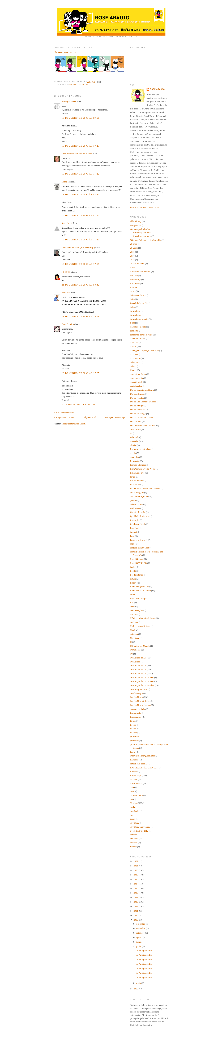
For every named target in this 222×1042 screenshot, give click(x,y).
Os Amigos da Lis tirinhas (142, 677)
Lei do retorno (136, 574)
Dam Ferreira (68, 324)
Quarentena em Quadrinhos (142, 755)
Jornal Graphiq (137, 559)
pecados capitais (137, 709)
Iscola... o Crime (137, 540)
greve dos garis (137, 492)
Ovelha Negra (136, 693)
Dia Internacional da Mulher (143, 425)
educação (134, 441)
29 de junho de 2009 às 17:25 (80, 373)
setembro (140, 933)
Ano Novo (135, 283)
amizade (134, 275)
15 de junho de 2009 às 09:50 (80, 118)
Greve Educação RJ (139, 496)
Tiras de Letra (136, 795)
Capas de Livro (137, 338)
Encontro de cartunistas (140, 449)
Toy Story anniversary (140, 827)
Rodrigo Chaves (69, 101)
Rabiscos (134, 759)
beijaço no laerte (137, 295)
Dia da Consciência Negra (142, 390)
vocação (134, 842)
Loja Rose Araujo (138, 598)
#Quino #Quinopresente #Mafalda (145, 240)
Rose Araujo (157, 89)
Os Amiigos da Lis (138, 689)
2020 (136, 870)
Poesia (133, 728)
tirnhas (133, 807)
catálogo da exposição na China (144, 350)
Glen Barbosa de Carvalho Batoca (77, 153)
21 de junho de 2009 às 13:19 (80, 316)
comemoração (136, 378)
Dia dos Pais (135, 421)
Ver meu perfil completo (144, 207)
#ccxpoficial (135, 225)
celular (133, 366)
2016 (132, 255)
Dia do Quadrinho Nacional (142, 417)
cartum (133, 346)
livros (132, 594)
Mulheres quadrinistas (140, 626)
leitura (133, 578)
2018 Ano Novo (137, 263)
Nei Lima (66, 292)
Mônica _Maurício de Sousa (143, 618)
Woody (133, 846)
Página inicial (90, 417)
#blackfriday (136, 221)
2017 (136, 883)
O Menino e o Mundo (140, 646)
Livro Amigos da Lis (139, 586)
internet (133, 532)
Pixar (132, 721)
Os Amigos (135, 661)
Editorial (134, 437)
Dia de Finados (137, 398)
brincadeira (135, 311)
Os (131, 653)
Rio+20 (133, 771)
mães (132, 606)
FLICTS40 (135, 484)
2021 (136, 865)
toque (132, 815)
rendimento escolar (138, 763)
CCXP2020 (135, 358)
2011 (136, 910)
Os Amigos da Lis (78, 85)
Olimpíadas (135, 649)
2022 (136, 861)
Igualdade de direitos (139, 516)
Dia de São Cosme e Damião (143, 401)
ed (131, 433)
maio (138, 983)
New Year (134, 638)
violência (134, 838)
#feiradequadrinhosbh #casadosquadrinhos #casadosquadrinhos (140, 232)
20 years (134, 247)
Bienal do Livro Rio (139, 303)
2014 (136, 897)
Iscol (132, 536)
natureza (134, 634)
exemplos (134, 457)
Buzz (132, 322)
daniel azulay (136, 386)
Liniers (133, 582)
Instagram (134, 528)
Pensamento (135, 713)
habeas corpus (136, 504)
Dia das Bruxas (137, 394)
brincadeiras (135, 315)
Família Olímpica (138, 464)
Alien (132, 267)
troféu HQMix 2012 (139, 831)
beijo (132, 299)
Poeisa (133, 725)
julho (139, 942)
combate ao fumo (138, 374)
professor (134, 740)
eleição (133, 445)
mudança (134, 622)
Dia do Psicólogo (138, 413)
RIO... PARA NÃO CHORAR (143, 767)
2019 (136, 874)
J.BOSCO (66, 272)
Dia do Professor (137, 409)
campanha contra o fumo (141, 334)
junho (139, 946)
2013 (136, 901)
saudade (133, 779)
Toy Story (134, 823)
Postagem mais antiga (115, 417)
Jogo (132, 543)
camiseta (134, 330)
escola (133, 453)
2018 (132, 259)
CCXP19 (134, 354)
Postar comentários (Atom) (74, 423)
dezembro (141, 923)
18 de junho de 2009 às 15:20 (80, 239)
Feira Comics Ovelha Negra (142, 468)
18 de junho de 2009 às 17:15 (80, 264)
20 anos (133, 244)
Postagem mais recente (64, 417)
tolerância (134, 811)
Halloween (135, 508)
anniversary (135, 279)
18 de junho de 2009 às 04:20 (80, 194)
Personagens (135, 717)
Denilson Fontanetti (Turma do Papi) (78, 247)
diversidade (135, 429)
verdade (133, 834)
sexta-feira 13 (136, 783)
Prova (132, 752)
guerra (133, 500)
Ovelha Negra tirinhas (140, 701)
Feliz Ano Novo (137, 472)
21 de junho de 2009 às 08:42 (80, 284)
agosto (139, 937)
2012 (136, 906)
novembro (141, 928)
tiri (131, 799)
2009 (136, 919)
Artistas (133, 287)
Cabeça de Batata (138, 326)
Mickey (133, 614)
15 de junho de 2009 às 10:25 (80, 145)
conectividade (136, 382)
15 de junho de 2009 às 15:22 (80, 173)
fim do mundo (136, 480)
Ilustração (134, 520)
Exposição (134, 461)
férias (132, 476)
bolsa (132, 307)
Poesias (133, 732)
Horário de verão (137, 512)
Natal (132, 630)
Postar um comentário (64, 412)
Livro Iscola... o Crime (140, 590)
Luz (132, 602)
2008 (136, 988)
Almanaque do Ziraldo (140, 271)
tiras (132, 791)
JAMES (65, 181)
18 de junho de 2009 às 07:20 (80, 215)
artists (132, 291)
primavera (134, 736)
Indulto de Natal (137, 524)
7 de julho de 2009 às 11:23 (80, 404)
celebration (135, 362)
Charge (133, 370)
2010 (136, 915)
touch (132, 819)
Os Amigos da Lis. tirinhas (142, 685)
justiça (133, 567)
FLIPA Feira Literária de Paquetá (145, 488)
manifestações (136, 610)
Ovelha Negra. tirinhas (140, 705)
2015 (132, 251)
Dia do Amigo (136, 405)
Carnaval (134, 342)
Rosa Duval (67, 223)
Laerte (133, 570)
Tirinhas (134, 803)
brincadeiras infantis (139, 319)
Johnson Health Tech (139, 547)
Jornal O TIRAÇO (138, 563)
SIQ (132, 787)
